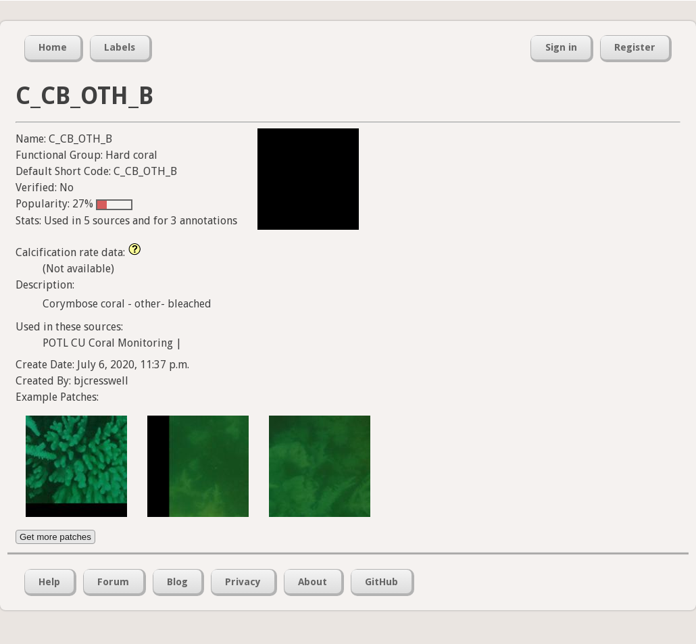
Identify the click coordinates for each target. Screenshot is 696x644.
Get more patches (55, 537)
